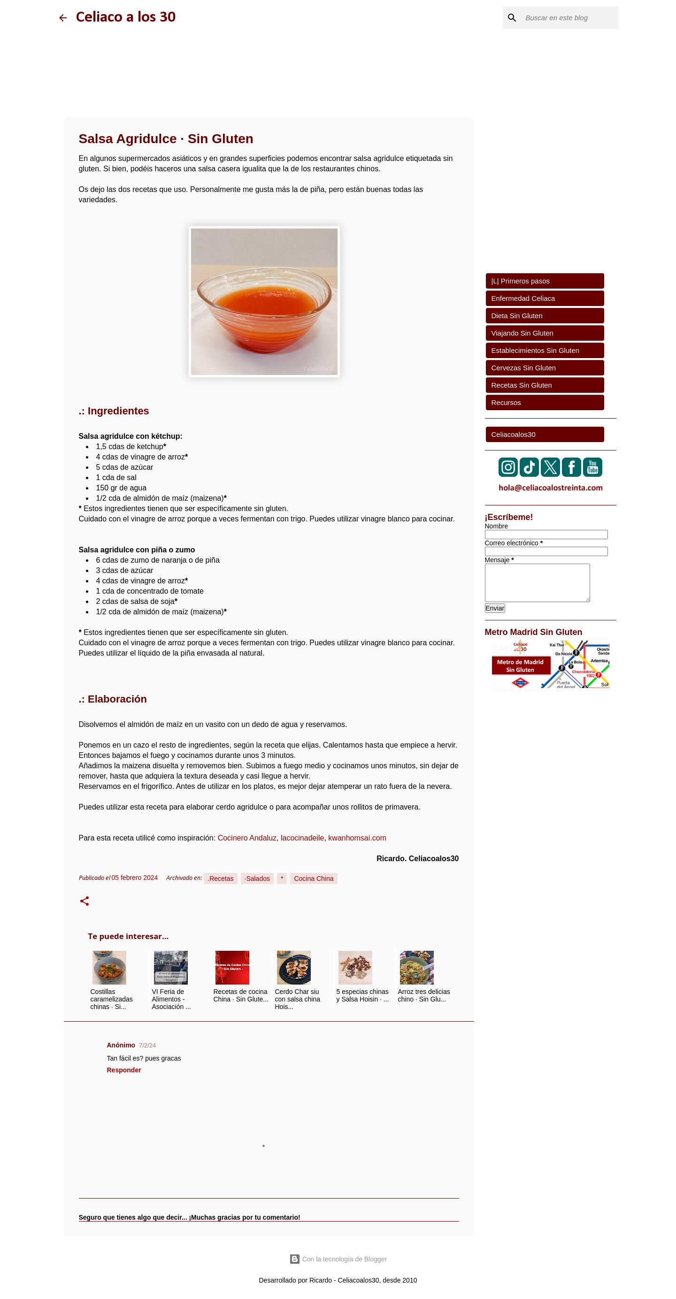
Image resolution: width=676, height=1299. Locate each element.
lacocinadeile (302, 838)
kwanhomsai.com (357, 838)
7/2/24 (147, 1045)
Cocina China (313, 878)
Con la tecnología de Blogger (338, 1259)
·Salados (257, 878)
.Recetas (220, 878)
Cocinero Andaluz (247, 838)
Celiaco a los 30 (126, 17)
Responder (124, 1070)
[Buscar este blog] (569, 18)
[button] (84, 902)
